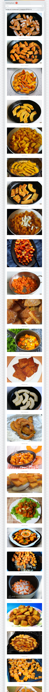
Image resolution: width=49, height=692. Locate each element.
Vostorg (9, 3)
